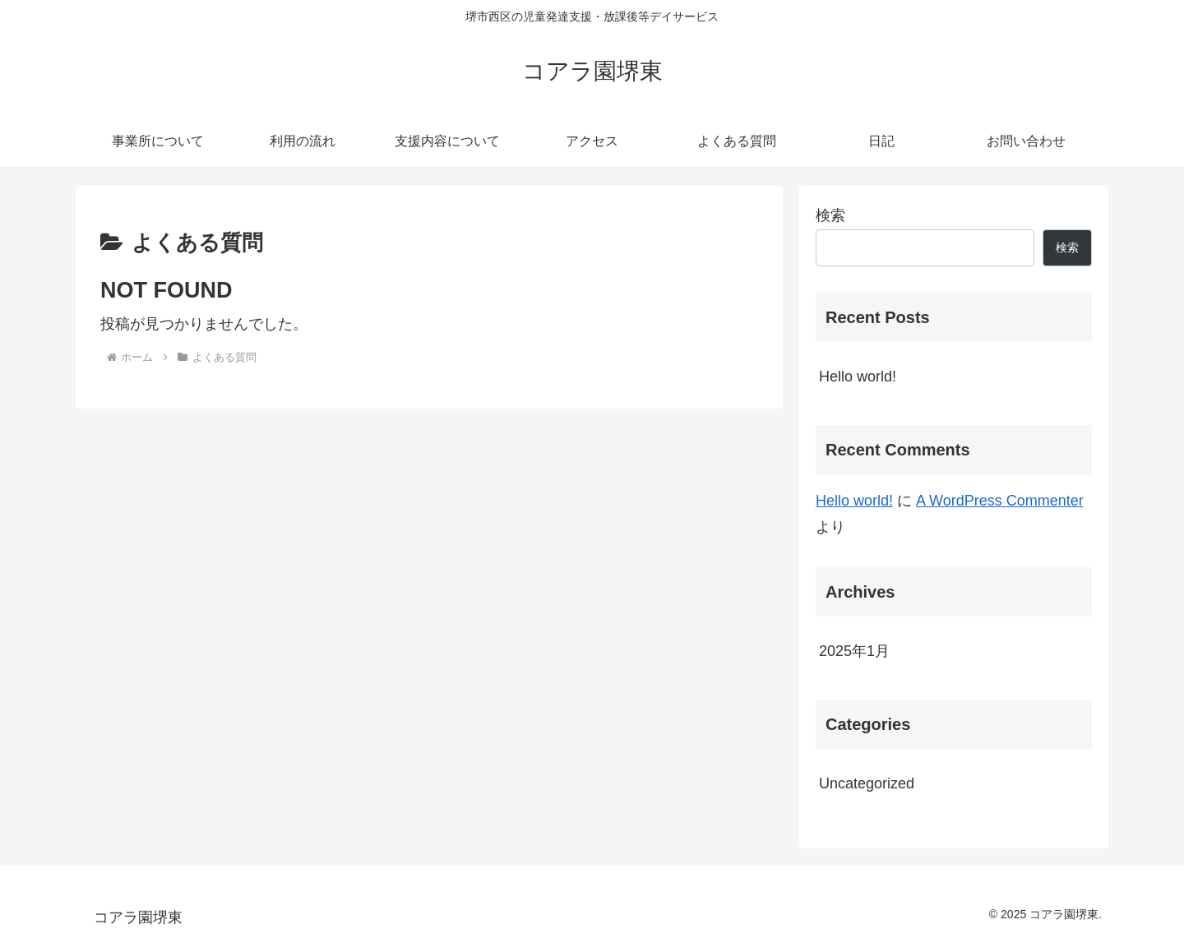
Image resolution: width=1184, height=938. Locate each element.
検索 (830, 215)
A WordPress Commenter (1000, 500)
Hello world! (857, 376)
